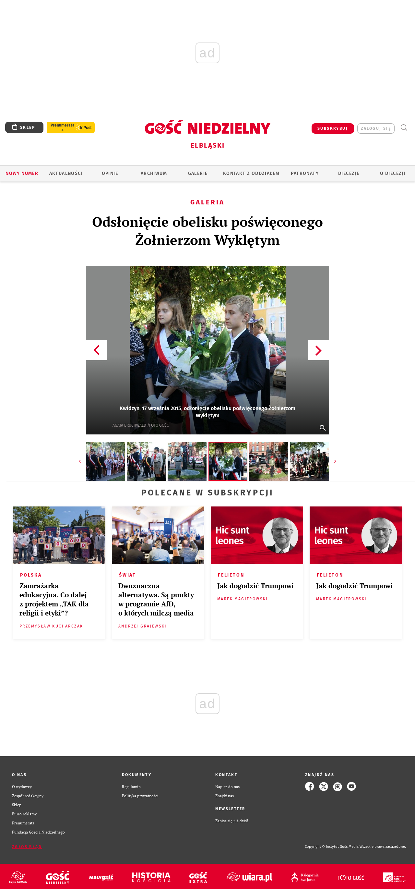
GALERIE (198, 173)
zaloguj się (376, 128)
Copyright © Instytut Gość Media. (332, 847)
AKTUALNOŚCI (66, 173)
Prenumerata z (63, 127)
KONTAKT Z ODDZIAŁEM (251, 173)
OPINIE (110, 173)
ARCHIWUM (154, 173)
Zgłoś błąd (27, 847)
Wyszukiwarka (404, 128)
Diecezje (348, 173)
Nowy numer (22, 173)
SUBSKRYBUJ (332, 128)
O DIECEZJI (392, 173)
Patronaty (305, 173)
